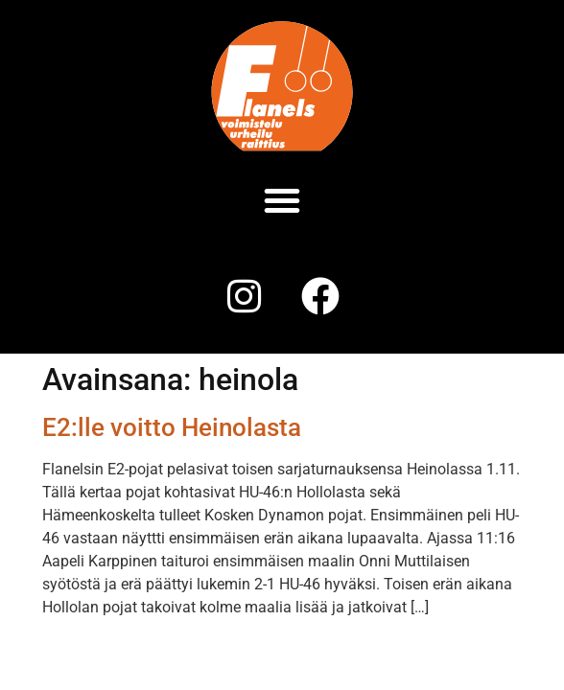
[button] (282, 200)
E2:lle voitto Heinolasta (171, 427)
